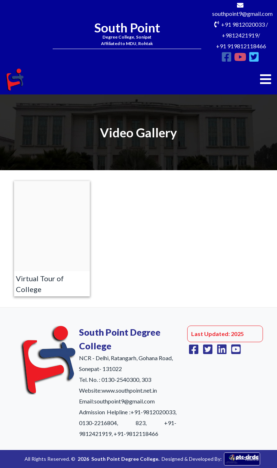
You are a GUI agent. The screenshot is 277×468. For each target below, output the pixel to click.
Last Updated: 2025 (217, 333)
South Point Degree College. (125, 459)
